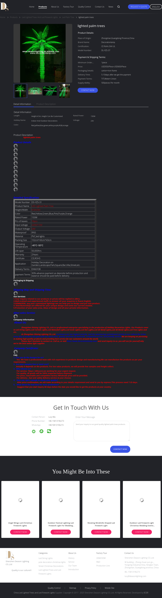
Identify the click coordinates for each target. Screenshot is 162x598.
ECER (146, 592)
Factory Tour (68, 6)
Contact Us (99, 6)
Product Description (46, 104)
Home (31, 6)
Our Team (72, 565)
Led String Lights (46, 558)
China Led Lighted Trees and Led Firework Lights (34, 592)
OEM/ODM (101, 558)
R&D (98, 562)
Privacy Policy (90, 588)
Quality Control (84, 6)
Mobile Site (109, 588)
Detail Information (22, 104)
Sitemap (72, 588)
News (111, 6)
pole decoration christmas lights (52, 562)
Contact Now (87, 90)
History (71, 558)
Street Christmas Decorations (51, 566)
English (156, 7)
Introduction (73, 569)
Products (42, 6)
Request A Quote (139, 6)
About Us (55, 6)
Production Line (103, 565)
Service (71, 562)
